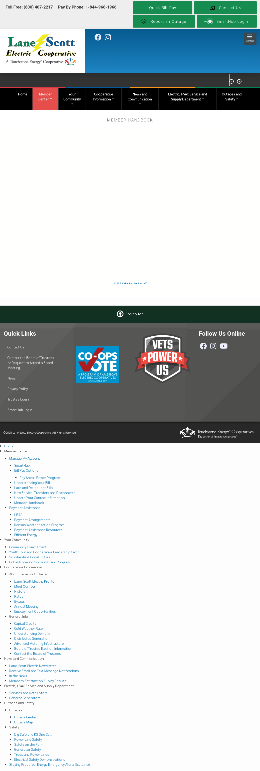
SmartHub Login (20, 409)
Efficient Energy (25, 534)
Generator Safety (27, 749)
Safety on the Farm (29, 744)
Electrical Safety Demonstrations (39, 759)
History (19, 591)
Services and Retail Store (28, 692)
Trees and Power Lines (31, 754)
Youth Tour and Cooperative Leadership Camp (44, 552)
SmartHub (22, 465)
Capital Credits (25, 623)
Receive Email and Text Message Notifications (44, 670)
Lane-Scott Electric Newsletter (32, 665)
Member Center (45, 96)
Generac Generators (25, 697)
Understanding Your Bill (32, 482)
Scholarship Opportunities (29, 557)
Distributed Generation (32, 638)
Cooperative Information (103, 96)
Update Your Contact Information (39, 497)
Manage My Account (24, 458)
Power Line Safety (28, 739)
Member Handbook (29, 502)
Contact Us (16, 347)
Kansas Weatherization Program (39, 524)
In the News (18, 675)
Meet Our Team (26, 586)
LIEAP (18, 514)
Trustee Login (18, 399)
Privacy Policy (18, 388)
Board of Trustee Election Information (43, 648)
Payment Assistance (24, 507)
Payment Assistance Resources (38, 529)
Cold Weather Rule (28, 628)
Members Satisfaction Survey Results (37, 680)
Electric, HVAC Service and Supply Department (187, 96)
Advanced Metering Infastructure (39, 643)
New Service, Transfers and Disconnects (44, 492)
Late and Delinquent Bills (33, 487)
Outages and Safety (231, 96)
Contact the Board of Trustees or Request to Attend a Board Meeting (31, 362)
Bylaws (19, 601)
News (12, 378)
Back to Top (134, 313)
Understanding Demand (32, 633)
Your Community (72, 98)
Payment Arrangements (32, 519)
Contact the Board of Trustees (37, 653)
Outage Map (23, 722)
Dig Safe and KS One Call (33, 734)
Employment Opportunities (35, 611)
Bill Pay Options (26, 470)
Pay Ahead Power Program (40, 477)
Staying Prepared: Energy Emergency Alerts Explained (49, 764)
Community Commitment (28, 547)
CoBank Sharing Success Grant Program (39, 562)
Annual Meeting (26, 606)
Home (22, 94)
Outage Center (25, 717)
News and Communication (140, 98)
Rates (18, 596)
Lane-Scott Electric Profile (34, 581)
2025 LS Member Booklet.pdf (130, 283)
